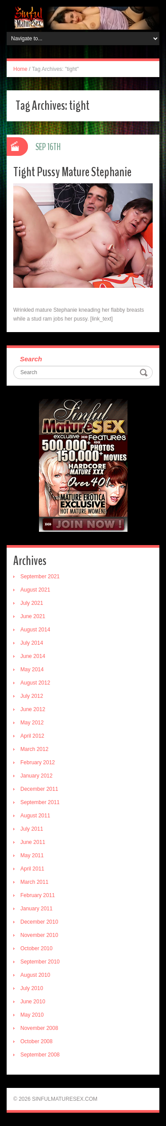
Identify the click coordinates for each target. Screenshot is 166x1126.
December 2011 (39, 789)
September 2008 (40, 1055)
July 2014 (31, 643)
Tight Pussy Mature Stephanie (72, 172)
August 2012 (35, 683)
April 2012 (32, 736)
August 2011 (35, 816)
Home (20, 69)
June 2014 (32, 656)
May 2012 (32, 723)
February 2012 (37, 762)
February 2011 (37, 895)
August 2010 (35, 975)
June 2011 (32, 842)
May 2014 (32, 669)
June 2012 (32, 709)
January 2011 (36, 908)
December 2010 (39, 922)
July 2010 (31, 988)
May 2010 (32, 1015)
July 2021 (31, 603)
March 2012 (34, 749)
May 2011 (32, 855)
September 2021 (40, 576)
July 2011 (31, 829)
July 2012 (31, 696)
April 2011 (32, 869)
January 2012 (36, 776)
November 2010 (39, 935)
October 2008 (36, 1041)
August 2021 (35, 590)
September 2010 (40, 962)
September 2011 (40, 802)
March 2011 (34, 882)
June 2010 (32, 1001)
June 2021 (32, 616)
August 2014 (35, 630)
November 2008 (39, 1028)
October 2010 (36, 948)
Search (31, 359)
